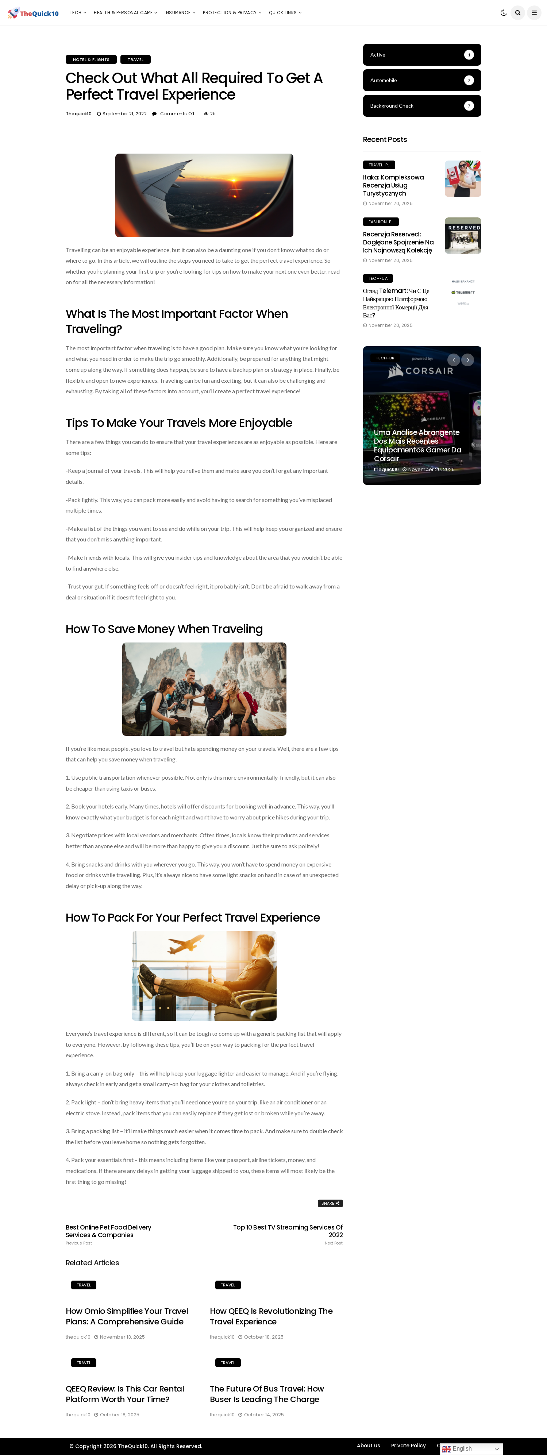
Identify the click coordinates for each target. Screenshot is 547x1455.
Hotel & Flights (91, 59)
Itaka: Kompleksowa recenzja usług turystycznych (393, 185)
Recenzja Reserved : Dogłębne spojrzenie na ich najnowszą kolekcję (398, 242)
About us (368, 1446)
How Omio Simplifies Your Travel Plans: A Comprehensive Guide (127, 1316)
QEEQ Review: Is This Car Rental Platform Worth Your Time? (125, 1394)
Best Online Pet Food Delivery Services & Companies (121, 1235)
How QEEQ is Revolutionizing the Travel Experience (271, 1316)
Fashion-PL (381, 222)
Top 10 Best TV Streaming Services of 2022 (287, 1235)
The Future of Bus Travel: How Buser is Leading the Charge (267, 1394)
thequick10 (79, 114)
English (457, 1449)
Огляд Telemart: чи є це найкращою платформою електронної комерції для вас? (396, 302)
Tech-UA (378, 278)
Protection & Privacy (230, 12)
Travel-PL (379, 165)
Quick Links (283, 12)
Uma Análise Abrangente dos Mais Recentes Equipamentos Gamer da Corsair (417, 445)
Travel (135, 59)
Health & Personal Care (123, 12)
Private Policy (408, 1446)
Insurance (177, 12)
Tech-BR (385, 358)
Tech (76, 12)
